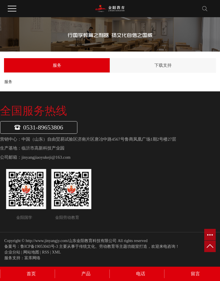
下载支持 (163, 65)
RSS (45, 252)
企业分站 (12, 252)
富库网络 (32, 258)
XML (56, 252)
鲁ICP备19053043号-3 (39, 246)
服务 (57, 65)
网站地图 (31, 252)
